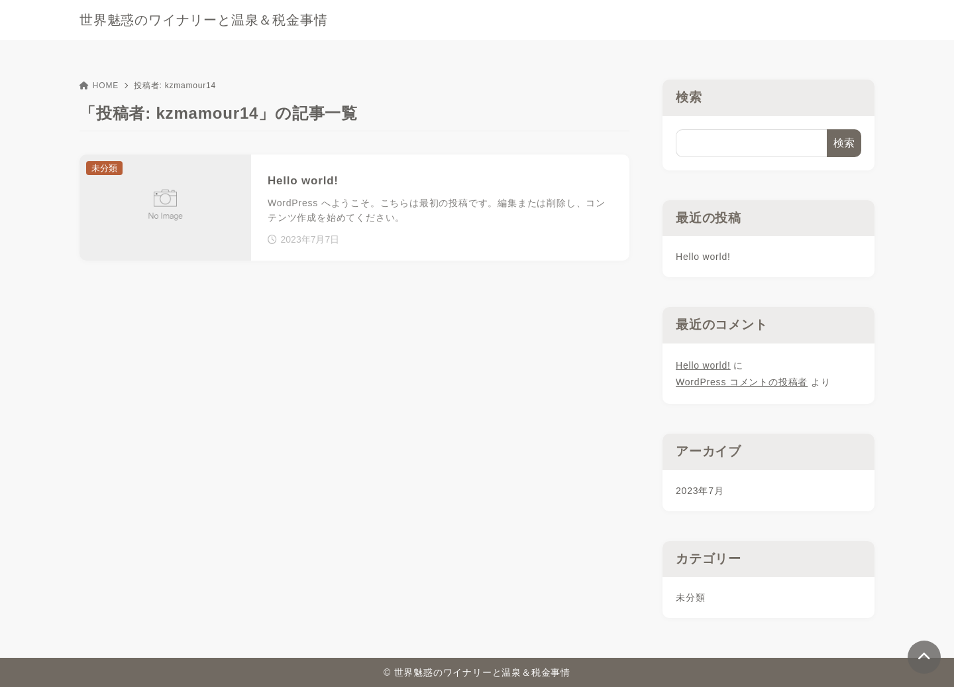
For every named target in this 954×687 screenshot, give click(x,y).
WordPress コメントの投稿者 (742, 382)
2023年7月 (700, 490)
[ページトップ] (924, 657)
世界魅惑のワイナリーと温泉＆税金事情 (203, 20)
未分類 (690, 597)
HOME (99, 85)
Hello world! (703, 256)
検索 (689, 97)
